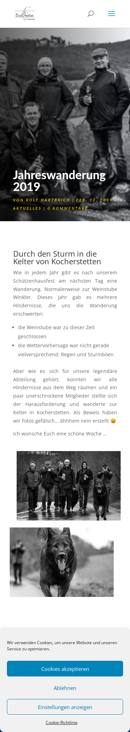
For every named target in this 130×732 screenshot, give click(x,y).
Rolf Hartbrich (48, 200)
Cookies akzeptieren (65, 668)
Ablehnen (65, 687)
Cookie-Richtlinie (62, 722)
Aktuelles (27, 208)
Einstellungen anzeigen (65, 707)
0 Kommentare (67, 208)
